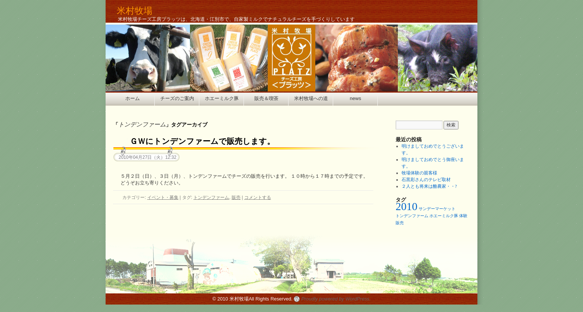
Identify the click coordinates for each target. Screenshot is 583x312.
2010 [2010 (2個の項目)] (407, 206)
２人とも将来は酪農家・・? (429, 186)
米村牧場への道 (311, 98)
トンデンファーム (211, 197)
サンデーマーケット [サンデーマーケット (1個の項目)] (437, 209)
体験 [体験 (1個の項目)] (463, 216)
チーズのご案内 (177, 98)
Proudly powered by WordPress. (335, 299)
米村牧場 (134, 11)
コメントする (257, 197)
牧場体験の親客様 (419, 173)
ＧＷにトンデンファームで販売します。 (202, 141)
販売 (236, 197)
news (355, 98)
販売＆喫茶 (266, 98)
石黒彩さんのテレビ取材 (426, 179)
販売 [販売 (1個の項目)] (400, 223)
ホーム (132, 98)
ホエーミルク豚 (222, 98)
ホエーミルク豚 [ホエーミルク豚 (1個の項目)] (443, 216)
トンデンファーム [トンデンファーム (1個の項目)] (412, 216)
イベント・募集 (162, 197)
